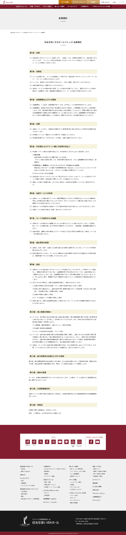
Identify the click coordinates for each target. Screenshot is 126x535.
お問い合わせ (105, 2)
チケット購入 (73, 480)
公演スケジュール (48, 480)
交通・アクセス (97, 466)
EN (123, 2)
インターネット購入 (76, 482)
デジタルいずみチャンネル (51, 490)
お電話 (72, 484)
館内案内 (46, 471)
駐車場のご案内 (97, 476)
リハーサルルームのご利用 (77, 471)
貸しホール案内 (73, 466)
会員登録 (46, 495)
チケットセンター (75, 487)
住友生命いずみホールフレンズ (31, 32)
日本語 (23, 469)
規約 (22, 496)
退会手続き (24, 494)
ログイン (46, 493)
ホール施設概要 (74, 474)
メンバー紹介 (74, 495)
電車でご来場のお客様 (99, 471)
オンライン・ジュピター (79, 443)
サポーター (73, 498)
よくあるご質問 (97, 486)
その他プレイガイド (76, 489)
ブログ (34, 443)
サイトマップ (96, 500)
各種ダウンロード (75, 476)
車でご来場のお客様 (99, 474)
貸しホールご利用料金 (76, 469)
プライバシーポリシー (99, 493)
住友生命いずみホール (15, 32)
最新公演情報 (74, 503)
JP (120, 2)
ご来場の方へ (47, 466)
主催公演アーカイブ (50, 484)
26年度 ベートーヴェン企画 (52, 487)
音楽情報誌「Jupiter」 (50, 499)
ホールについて (24, 478)
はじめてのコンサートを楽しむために (55, 469)
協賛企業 (95, 483)
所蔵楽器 (23, 483)
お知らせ (27, 443)
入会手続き (24, 491)
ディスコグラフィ (75, 500)
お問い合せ (96, 490)
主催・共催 (47, 482)
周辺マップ (96, 469)
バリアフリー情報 (49, 476)
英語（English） (26, 471)
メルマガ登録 (73, 443)
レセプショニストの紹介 (28, 485)
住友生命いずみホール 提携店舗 (30, 499)
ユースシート (96, 480)
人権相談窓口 (96, 497)
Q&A (114, 2)
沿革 (22, 480)
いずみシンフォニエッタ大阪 (77, 493)
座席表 (46, 474)
